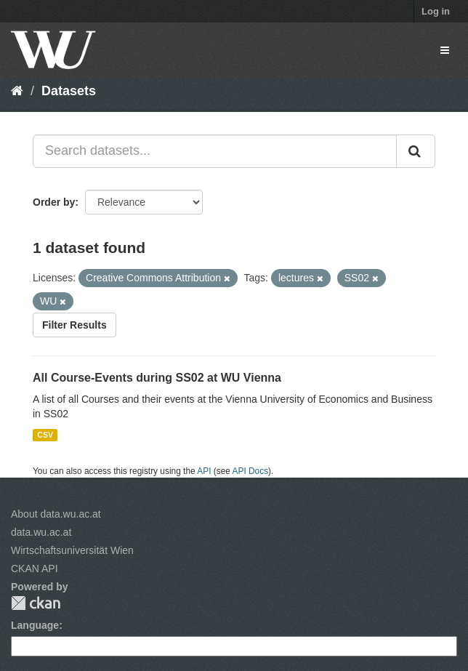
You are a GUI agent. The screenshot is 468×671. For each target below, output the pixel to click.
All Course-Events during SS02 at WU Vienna (157, 377)
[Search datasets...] (215, 151)
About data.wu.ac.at (56, 514)
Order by (54, 202)
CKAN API (34, 568)
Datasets (68, 91)
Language (35, 625)
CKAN (35, 603)
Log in (435, 11)
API (204, 471)
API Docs (251, 471)
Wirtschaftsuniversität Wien (72, 550)
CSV (45, 434)
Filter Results (74, 325)
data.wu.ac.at (41, 532)
